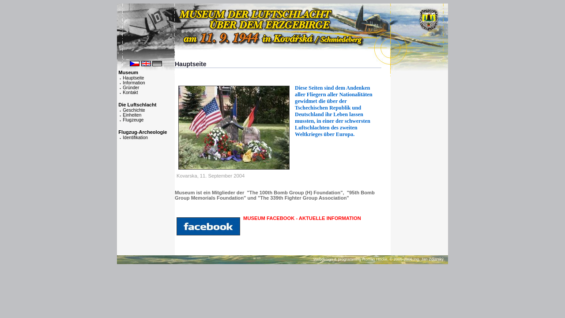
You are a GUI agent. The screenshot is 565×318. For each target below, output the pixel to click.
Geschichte (134, 110)
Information (134, 82)
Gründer (131, 87)
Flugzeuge (133, 119)
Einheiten (132, 115)
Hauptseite (133, 78)
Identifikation (135, 137)
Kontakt (130, 92)
